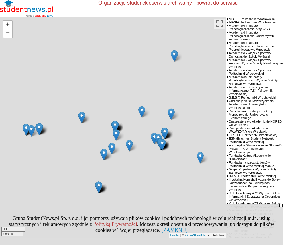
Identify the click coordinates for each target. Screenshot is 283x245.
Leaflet (175, 235)
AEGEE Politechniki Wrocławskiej (252, 19)
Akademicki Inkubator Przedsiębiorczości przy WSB (249, 27)
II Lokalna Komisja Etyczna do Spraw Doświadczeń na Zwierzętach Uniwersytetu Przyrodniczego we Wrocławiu (255, 184)
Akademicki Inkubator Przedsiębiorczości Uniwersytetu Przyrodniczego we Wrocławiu (251, 46)
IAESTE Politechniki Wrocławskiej (252, 176)
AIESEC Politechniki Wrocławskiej (252, 22)
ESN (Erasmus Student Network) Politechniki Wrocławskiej (252, 140)
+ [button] (8, 25)
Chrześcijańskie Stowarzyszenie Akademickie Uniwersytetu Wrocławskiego (251, 104)
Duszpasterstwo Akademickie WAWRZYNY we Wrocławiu (249, 129)
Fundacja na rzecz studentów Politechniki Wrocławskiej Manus (251, 164)
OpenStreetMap (196, 235)
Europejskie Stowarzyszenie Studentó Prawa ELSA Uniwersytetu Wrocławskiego (255, 149)
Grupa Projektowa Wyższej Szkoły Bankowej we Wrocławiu (252, 171)
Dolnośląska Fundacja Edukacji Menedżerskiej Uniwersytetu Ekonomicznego (250, 114)
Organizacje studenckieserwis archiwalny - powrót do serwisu (168, 3)
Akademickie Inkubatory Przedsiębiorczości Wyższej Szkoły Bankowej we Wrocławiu (253, 80)
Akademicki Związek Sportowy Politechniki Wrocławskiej (250, 71)
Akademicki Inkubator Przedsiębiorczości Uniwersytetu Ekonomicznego (251, 36)
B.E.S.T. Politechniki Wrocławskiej (252, 97)
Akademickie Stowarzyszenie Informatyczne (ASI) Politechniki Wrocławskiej (251, 90)
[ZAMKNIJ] (175, 230)
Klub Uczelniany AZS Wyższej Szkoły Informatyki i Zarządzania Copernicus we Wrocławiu (255, 196)
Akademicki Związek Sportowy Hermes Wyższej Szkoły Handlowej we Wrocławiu (256, 63)
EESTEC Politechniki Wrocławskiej (253, 135)
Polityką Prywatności (115, 224)
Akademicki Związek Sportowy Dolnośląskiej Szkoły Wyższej (250, 54)
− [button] (8, 33)
